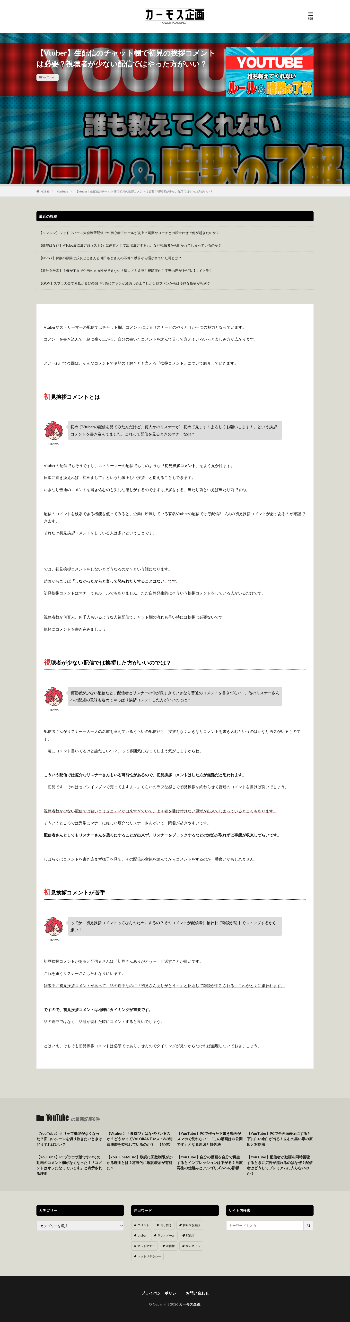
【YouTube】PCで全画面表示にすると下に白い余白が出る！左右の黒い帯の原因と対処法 (280, 1138)
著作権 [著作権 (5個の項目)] (170, 1246)
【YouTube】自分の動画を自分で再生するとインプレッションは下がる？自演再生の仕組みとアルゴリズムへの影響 (210, 1162)
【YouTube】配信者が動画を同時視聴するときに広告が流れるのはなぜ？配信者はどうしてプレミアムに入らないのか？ (280, 1165)
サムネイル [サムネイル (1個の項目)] (193, 1246)
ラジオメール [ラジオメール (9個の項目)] (166, 1235)
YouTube (48, 77)
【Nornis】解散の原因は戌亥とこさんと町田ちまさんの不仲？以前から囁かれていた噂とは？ (110, 258)
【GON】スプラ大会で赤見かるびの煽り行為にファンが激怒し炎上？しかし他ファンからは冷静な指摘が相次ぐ (124, 283)
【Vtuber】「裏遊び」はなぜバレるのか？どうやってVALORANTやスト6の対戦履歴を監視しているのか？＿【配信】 (140, 1138)
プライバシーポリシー (160, 1293)
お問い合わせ (197, 1293)
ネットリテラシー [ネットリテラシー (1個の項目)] (149, 1256)
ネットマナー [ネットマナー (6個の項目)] (146, 1246)
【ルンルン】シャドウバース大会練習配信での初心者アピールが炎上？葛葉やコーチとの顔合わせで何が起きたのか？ (129, 233)
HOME (45, 191)
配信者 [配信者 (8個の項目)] (190, 1235)
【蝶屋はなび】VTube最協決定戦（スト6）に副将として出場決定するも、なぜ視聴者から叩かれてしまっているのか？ (130, 245)
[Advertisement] (175, 150)
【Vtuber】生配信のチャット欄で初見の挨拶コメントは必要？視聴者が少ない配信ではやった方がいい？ (144, 191)
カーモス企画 (189, 1304)
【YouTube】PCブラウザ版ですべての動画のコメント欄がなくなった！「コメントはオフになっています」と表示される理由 (69, 1165)
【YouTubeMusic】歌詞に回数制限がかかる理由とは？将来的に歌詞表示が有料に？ (140, 1162)
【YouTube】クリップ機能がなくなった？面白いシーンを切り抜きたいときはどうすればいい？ (69, 1138)
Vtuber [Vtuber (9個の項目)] (142, 1235)
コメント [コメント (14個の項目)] (143, 1225)
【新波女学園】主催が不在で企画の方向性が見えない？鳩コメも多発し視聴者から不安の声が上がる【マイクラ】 (125, 270)
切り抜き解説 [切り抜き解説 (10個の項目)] (191, 1225)
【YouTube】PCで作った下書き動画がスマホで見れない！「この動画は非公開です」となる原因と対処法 (210, 1138)
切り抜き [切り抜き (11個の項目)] (166, 1225)
